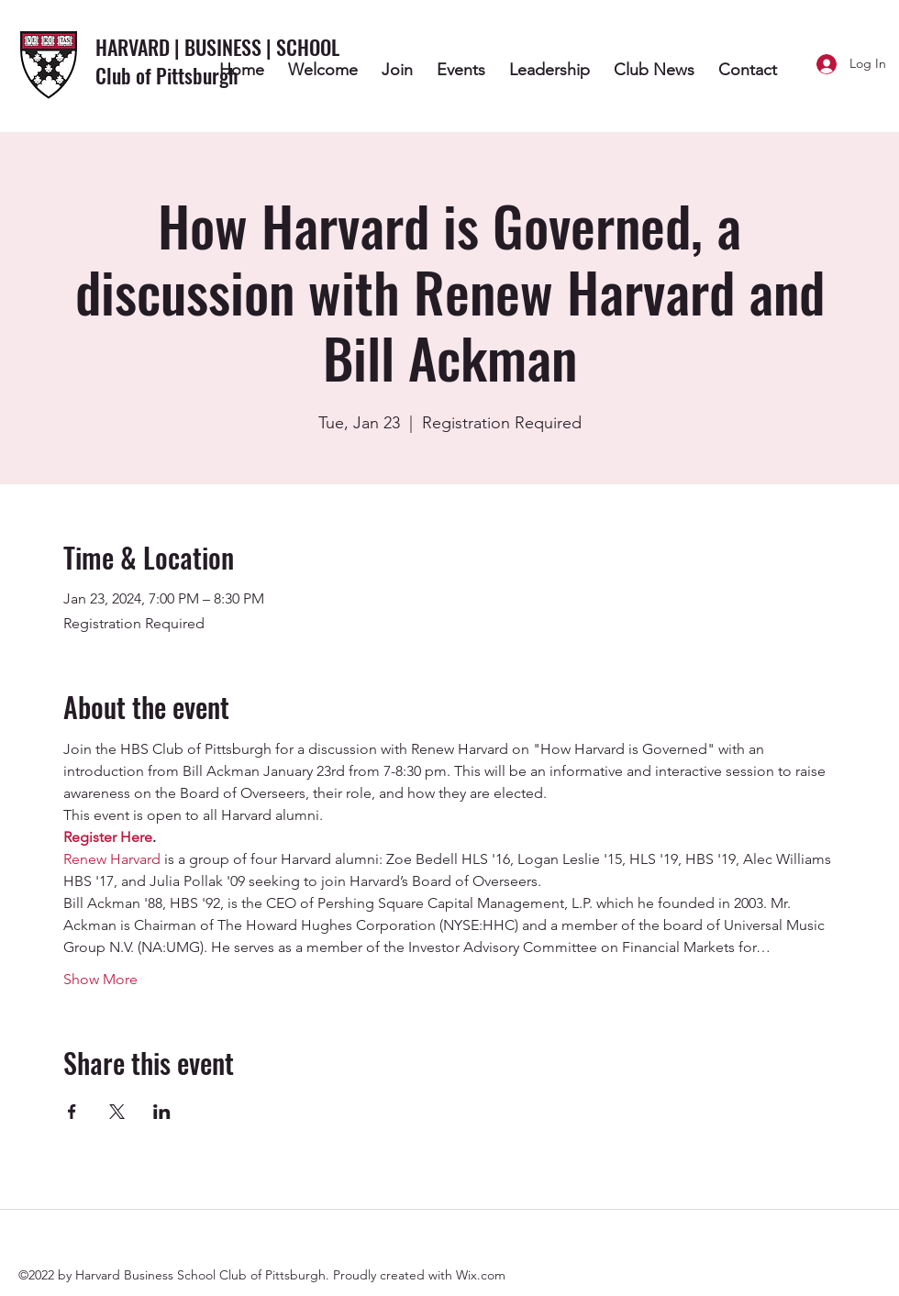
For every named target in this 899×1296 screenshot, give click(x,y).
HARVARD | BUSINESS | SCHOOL (219, 46)
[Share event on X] (117, 1111)
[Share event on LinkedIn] (162, 1111)
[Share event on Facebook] (72, 1111)
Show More (100, 979)
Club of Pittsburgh (167, 75)
